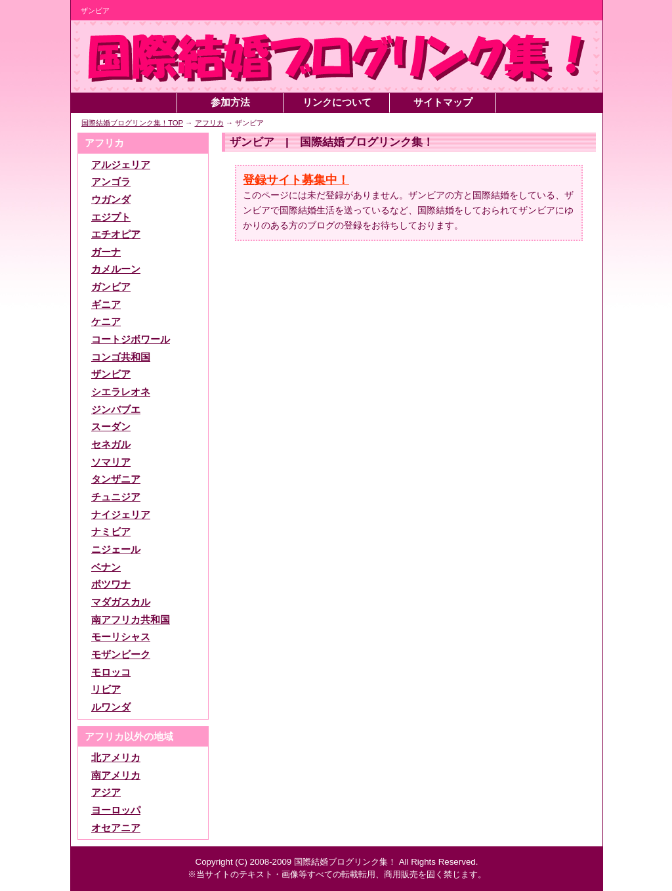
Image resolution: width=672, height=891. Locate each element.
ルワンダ (111, 707)
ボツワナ (111, 584)
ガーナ (106, 252)
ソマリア (111, 462)
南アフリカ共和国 (130, 620)
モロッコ (111, 672)
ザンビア (111, 374)
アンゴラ (111, 182)
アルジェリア (120, 165)
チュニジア (115, 497)
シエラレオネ (120, 392)
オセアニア (115, 828)
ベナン (106, 567)
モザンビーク (120, 654)
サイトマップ (442, 102)
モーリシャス (120, 637)
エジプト (111, 217)
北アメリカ (115, 757)
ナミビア (111, 532)
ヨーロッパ (115, 810)
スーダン (111, 427)
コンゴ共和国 (120, 357)
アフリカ (209, 123)
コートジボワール (130, 339)
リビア (106, 689)
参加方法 (230, 102)
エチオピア (115, 234)
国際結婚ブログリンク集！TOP (132, 123)
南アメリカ (115, 775)
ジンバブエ (115, 409)
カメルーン (115, 269)
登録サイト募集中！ (296, 179)
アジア (106, 792)
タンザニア (115, 479)
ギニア (106, 304)
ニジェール (115, 549)
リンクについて (337, 102)
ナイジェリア (120, 515)
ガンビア (111, 287)
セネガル (111, 444)
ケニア (106, 321)
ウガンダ (111, 199)
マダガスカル (120, 602)
